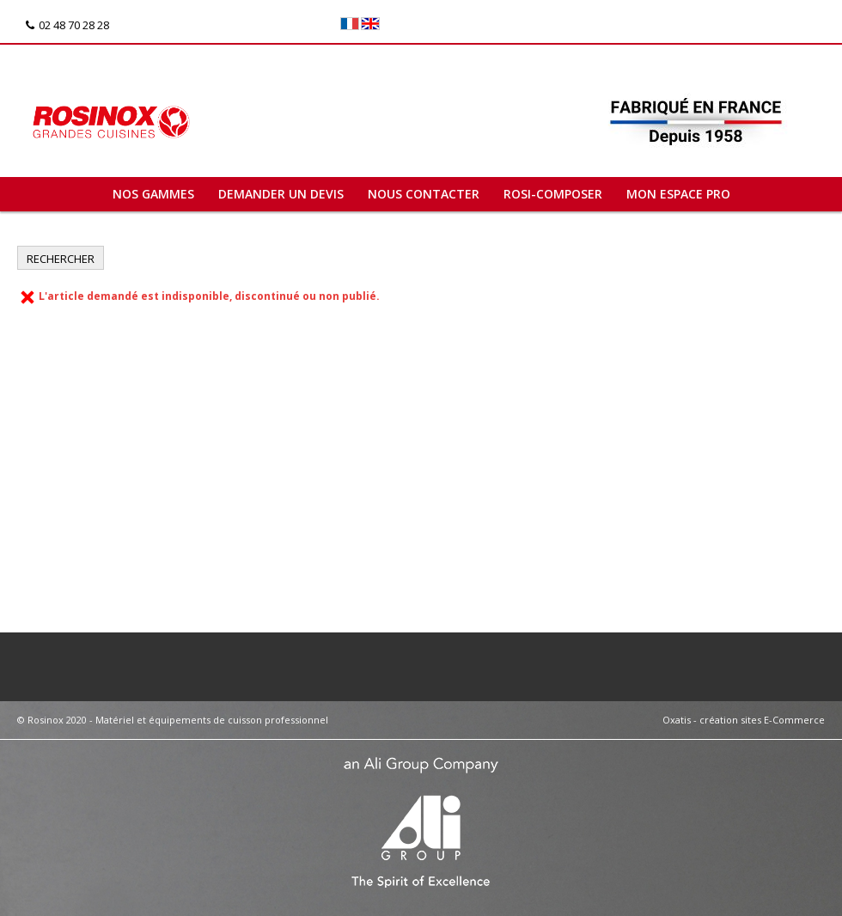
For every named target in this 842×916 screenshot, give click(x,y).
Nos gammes (153, 194)
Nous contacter (423, 194)
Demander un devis (281, 194)
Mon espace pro (678, 194)
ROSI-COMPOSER (552, 194)
